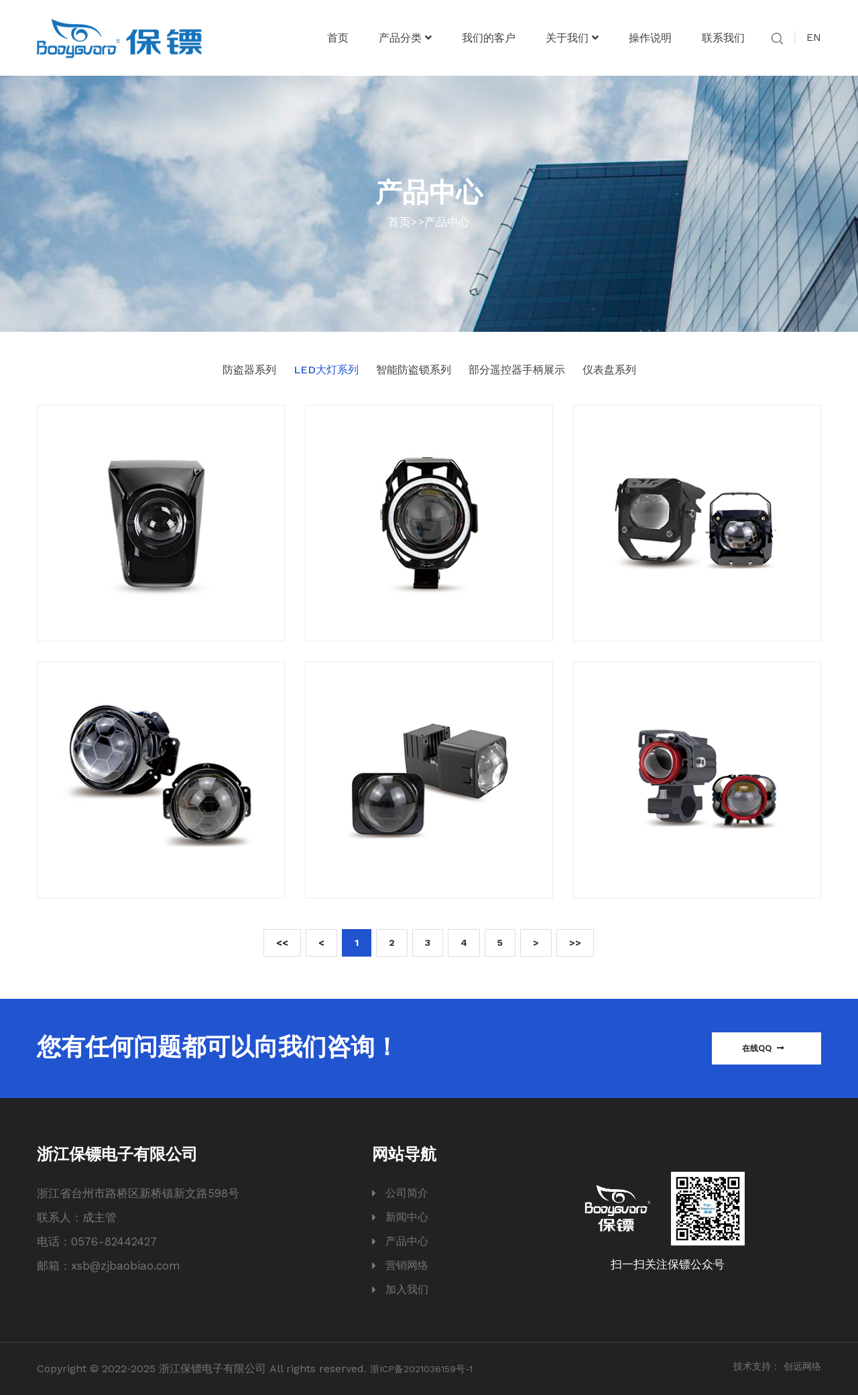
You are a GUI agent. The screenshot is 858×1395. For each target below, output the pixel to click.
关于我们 (572, 38)
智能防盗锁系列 (413, 369)
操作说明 (650, 38)
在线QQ (763, 1048)
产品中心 (447, 222)
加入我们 (406, 1289)
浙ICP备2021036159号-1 (421, 1368)
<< (282, 942)
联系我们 (723, 38)
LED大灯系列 (326, 369)
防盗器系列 (249, 369)
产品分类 (405, 38)
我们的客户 (488, 38)
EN (813, 37)
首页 (338, 38)
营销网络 (406, 1265)
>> (575, 942)
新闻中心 (406, 1217)
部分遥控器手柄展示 (517, 369)
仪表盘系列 (609, 369)
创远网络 (802, 1366)
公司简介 (406, 1193)
